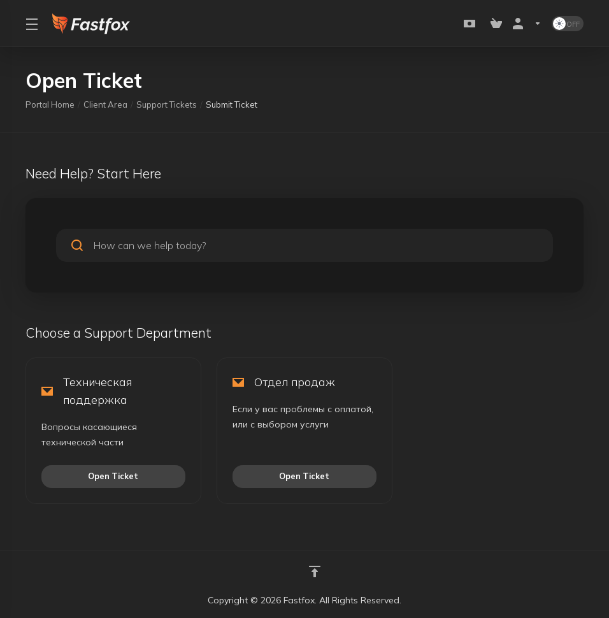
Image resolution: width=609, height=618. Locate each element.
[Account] (527, 23)
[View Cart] (496, 23)
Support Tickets (166, 104)
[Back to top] (315, 571)
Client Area (105, 104)
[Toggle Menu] (31, 23)
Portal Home (50, 104)
